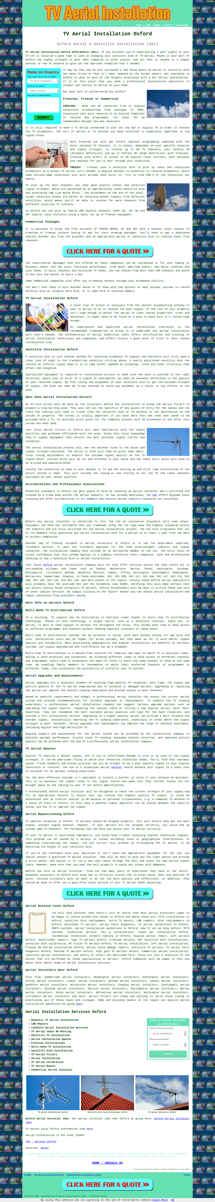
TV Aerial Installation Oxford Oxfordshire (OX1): (63, 52)
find (37, 977)
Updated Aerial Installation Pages (84, 1175)
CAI (154, 495)
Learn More (160, 1200)
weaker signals (111, 196)
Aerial (93, 996)
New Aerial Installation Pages (49, 1175)
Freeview (85, 141)
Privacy (187, 1175)
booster (116, 767)
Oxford (47, 565)
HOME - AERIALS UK (107, 1163)
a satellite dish (122, 167)
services (58, 591)
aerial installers (162, 913)
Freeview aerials (121, 939)
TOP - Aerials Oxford (41, 1141)
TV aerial (147, 56)
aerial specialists (175, 580)
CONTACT (168, 25)
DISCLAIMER (182, 25)
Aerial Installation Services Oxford (66, 1012)
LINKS (148, 25)
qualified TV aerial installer (74, 857)
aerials (91, 588)
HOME (138, 25)
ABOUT (158, 25)
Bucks (45, 1148)
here (79, 1004)
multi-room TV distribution (168, 617)
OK (172, 1200)
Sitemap (27, 1175)
